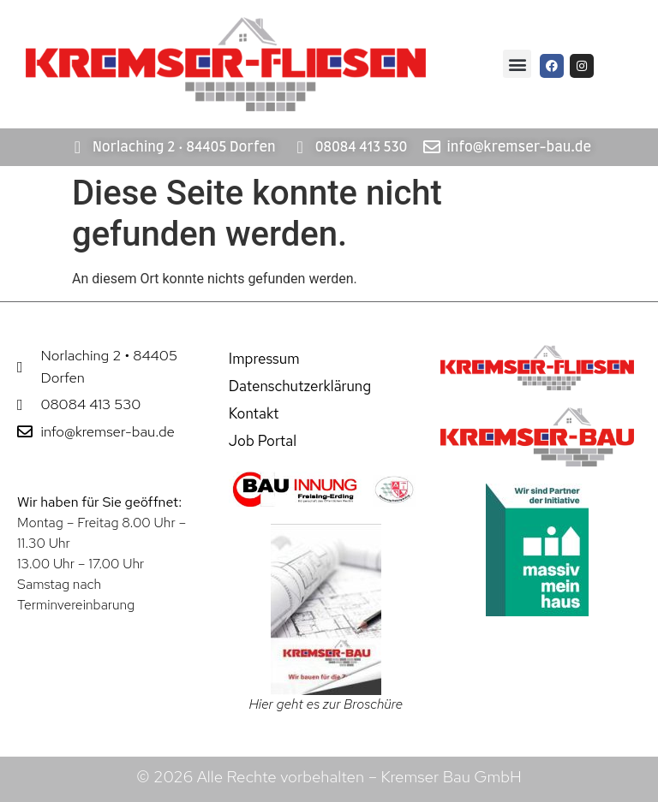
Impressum (264, 358)
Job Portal (262, 440)
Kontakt (254, 413)
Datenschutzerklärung (300, 386)
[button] (517, 64)
